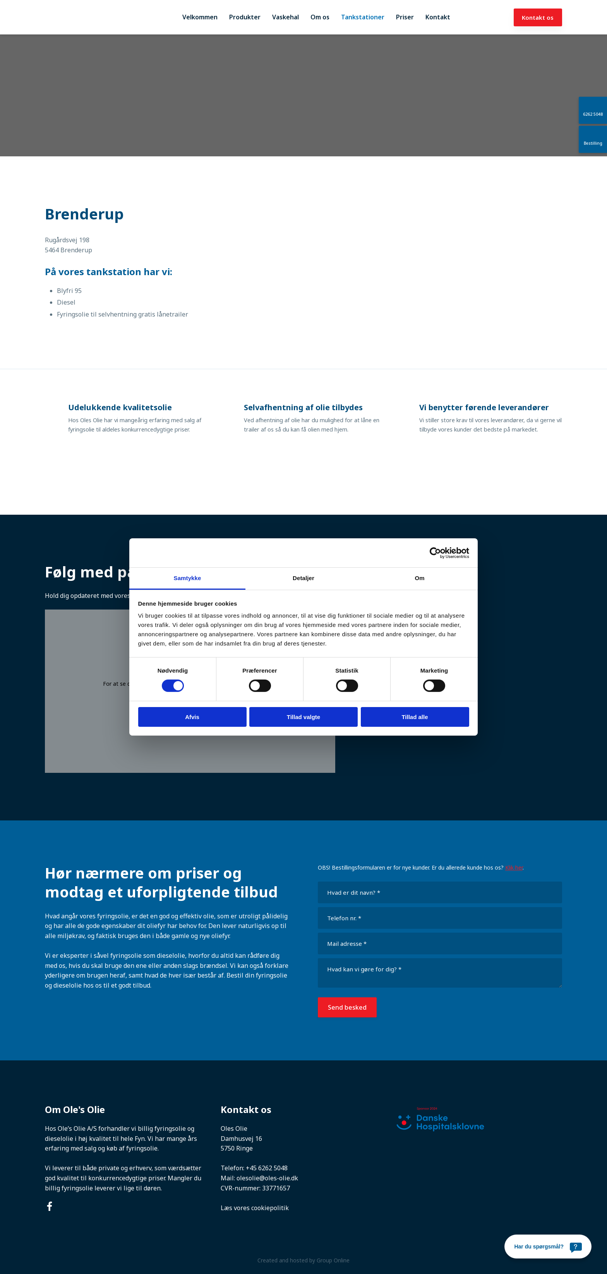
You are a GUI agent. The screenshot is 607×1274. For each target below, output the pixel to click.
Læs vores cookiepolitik (255, 1208)
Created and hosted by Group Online (303, 1260)
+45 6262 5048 (267, 1168)
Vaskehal (285, 17)
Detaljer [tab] (303, 578)
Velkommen (200, 17)
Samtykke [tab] (187, 578)
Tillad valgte (303, 717)
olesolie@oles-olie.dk (267, 1178)
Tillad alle (414, 717)
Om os (319, 17)
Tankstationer (362, 17)
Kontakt (437, 17)
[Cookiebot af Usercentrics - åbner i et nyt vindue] (435, 552)
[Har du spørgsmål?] (548, 1247)
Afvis (192, 717)
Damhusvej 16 (241, 1138)
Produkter (245, 17)
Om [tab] (419, 578)
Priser (405, 17)
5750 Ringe (237, 1148)
